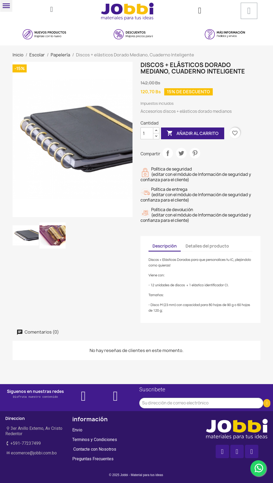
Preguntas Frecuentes (93, 458)
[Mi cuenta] (200, 10)
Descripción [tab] (164, 246)
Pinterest (195, 153)
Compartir (167, 153)
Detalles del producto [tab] (207, 246)
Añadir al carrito (193, 133)
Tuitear (181, 153)
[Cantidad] (146, 133)
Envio (77, 429)
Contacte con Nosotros (94, 449)
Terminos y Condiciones (94, 439)
